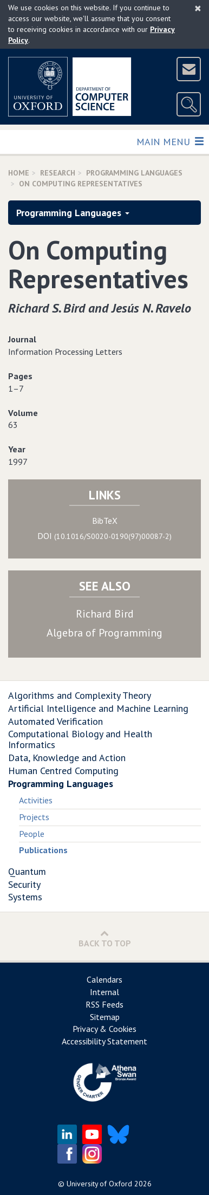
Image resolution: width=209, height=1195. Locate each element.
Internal (104, 991)
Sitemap (105, 1016)
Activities (36, 800)
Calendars (104, 979)
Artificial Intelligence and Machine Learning (98, 708)
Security (24, 884)
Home (18, 173)
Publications (43, 850)
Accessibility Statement (104, 1041)
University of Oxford (99, 1183)
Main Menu (170, 141)
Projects (34, 816)
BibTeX (104, 520)
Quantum (27, 871)
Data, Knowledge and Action (67, 757)
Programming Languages (134, 173)
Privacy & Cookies (104, 1028)
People (31, 833)
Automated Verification (55, 721)
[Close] (197, 8)
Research (57, 173)
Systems (25, 897)
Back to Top (105, 938)
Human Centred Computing (63, 770)
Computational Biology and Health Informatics (80, 739)
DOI (104, 535)
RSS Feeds (104, 1004)
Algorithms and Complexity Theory (79, 695)
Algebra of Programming (104, 633)
